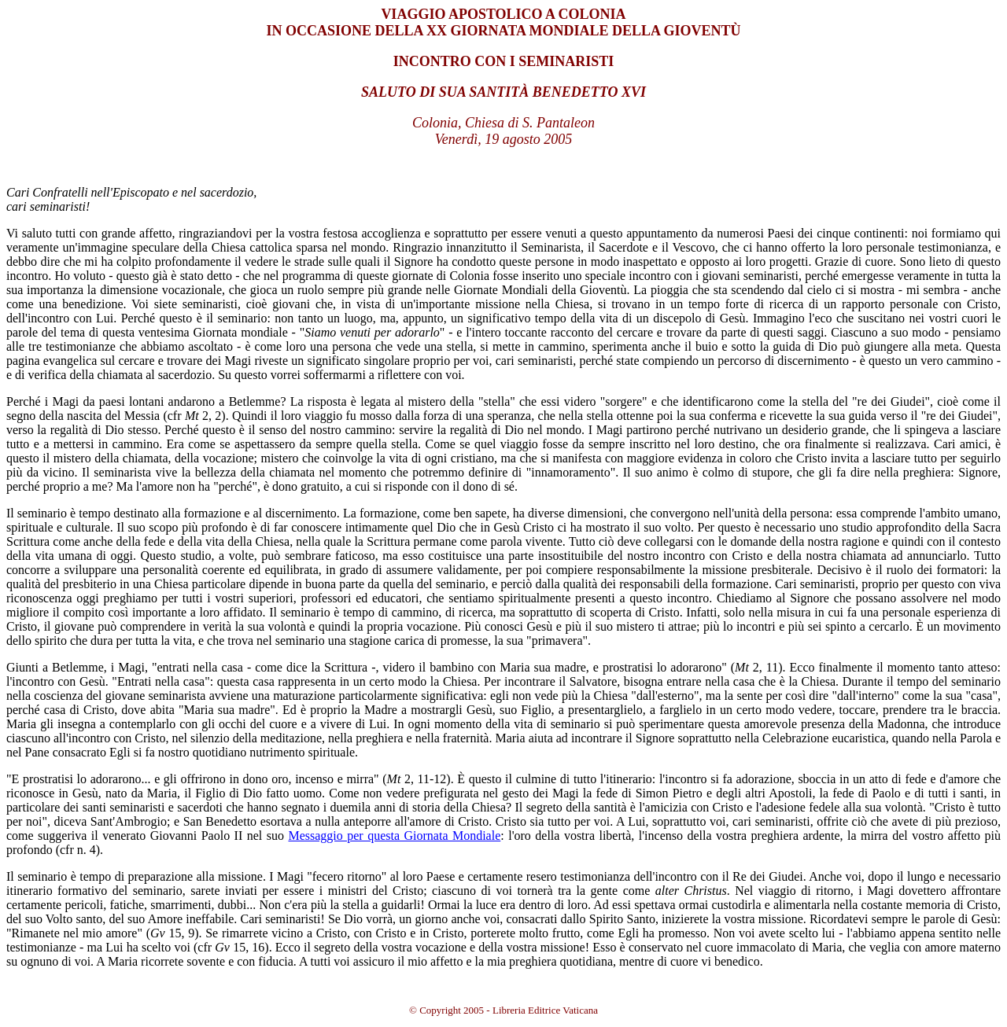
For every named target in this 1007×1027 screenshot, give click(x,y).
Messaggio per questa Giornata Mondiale (394, 835)
